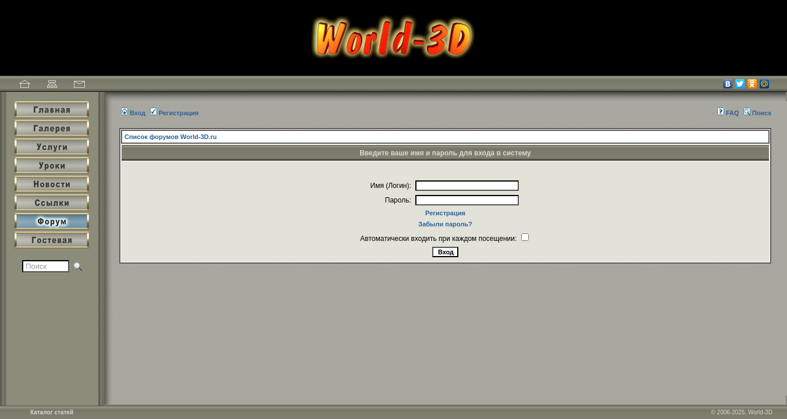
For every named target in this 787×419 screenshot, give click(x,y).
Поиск (757, 112)
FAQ (728, 112)
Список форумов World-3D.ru (170, 136)
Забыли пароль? (445, 224)
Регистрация (174, 112)
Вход (133, 112)
